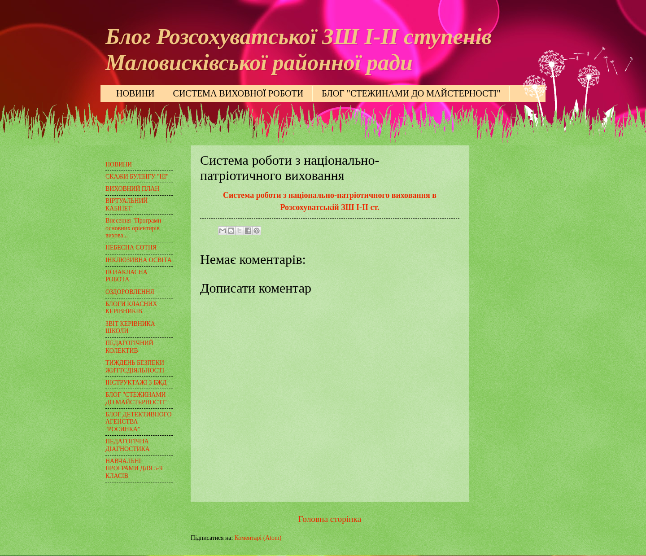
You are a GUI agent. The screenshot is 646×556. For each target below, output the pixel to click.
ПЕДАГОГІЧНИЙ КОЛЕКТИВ (129, 347)
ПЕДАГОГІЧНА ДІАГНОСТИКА (127, 445)
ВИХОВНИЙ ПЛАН (132, 188)
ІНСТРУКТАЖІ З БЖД (135, 382)
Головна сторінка (329, 519)
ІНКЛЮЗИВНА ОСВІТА (138, 260)
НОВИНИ (135, 93)
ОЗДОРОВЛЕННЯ (129, 292)
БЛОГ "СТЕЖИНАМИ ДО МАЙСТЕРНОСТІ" (411, 93)
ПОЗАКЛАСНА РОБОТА (126, 276)
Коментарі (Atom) (258, 537)
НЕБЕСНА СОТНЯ (131, 247)
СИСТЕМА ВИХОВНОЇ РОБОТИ (238, 93)
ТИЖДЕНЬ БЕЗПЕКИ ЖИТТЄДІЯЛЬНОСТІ (134, 366)
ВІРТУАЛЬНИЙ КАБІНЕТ (126, 204)
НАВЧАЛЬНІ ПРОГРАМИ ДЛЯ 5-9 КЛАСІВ (133, 468)
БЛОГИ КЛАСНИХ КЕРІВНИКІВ (131, 308)
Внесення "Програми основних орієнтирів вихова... (133, 228)
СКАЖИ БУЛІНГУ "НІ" (137, 176)
